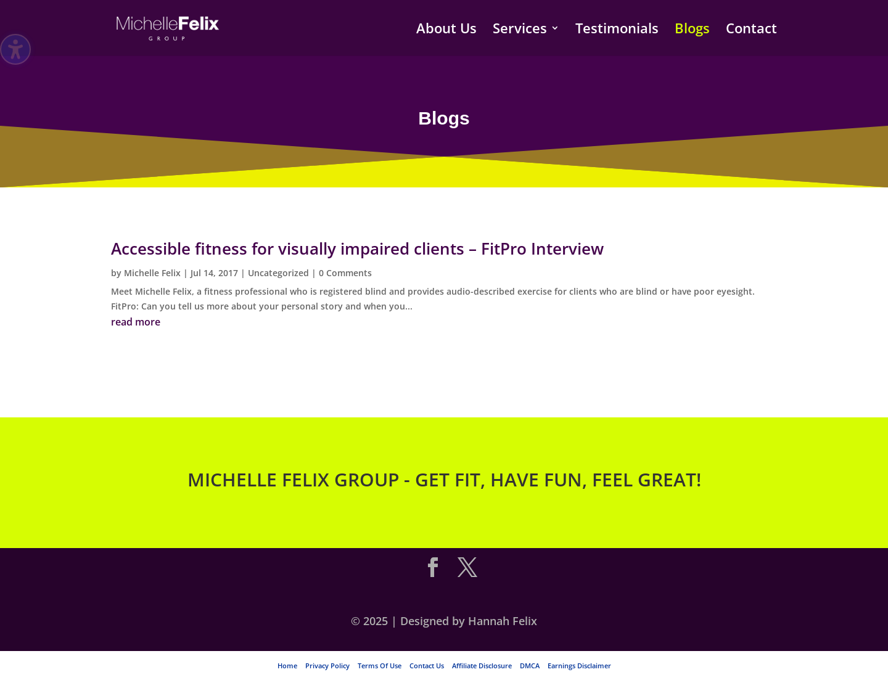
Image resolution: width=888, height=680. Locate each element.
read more (135, 322)
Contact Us (426, 665)
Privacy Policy (327, 665)
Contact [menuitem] (751, 30)
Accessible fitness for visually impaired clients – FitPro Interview (357, 248)
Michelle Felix (152, 273)
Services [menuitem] (520, 30)
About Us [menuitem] (446, 30)
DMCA (530, 665)
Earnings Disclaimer (579, 665)
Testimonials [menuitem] (617, 30)
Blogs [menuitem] (692, 30)
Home (287, 665)
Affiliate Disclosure (482, 665)
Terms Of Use (379, 665)
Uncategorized (278, 273)
